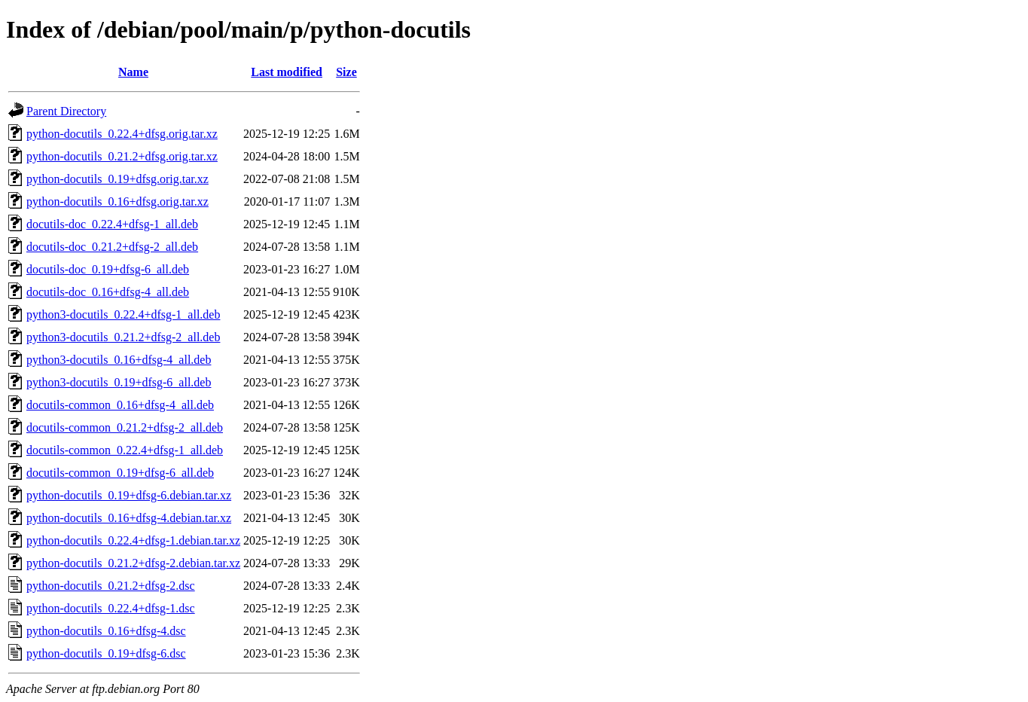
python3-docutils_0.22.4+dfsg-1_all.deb (123, 314)
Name (133, 72)
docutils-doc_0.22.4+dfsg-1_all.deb (112, 224)
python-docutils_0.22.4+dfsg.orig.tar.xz (122, 133)
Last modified (286, 72)
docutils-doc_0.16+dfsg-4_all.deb (107, 291)
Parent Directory (66, 111)
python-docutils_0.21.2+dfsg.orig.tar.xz (122, 156)
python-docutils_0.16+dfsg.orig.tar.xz (117, 201)
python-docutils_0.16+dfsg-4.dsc (106, 630)
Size (346, 72)
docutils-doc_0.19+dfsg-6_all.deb (107, 269)
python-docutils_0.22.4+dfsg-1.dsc (110, 608)
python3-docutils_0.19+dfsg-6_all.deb (118, 382)
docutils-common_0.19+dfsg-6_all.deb (120, 472)
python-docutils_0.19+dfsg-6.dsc (106, 653)
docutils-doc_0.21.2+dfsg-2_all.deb (112, 246)
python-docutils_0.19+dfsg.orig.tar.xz (117, 178)
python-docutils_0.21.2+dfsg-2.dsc (110, 585)
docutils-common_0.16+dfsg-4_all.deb (120, 404)
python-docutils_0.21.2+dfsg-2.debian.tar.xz (133, 563)
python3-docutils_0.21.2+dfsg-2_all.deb (123, 337)
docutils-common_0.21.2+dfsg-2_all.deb (124, 427)
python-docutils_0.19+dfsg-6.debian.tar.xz (128, 495)
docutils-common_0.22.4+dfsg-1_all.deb (124, 450)
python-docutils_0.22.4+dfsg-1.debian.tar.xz (133, 540)
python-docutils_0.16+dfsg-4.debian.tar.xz (128, 517)
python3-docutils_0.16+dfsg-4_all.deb (118, 359)
